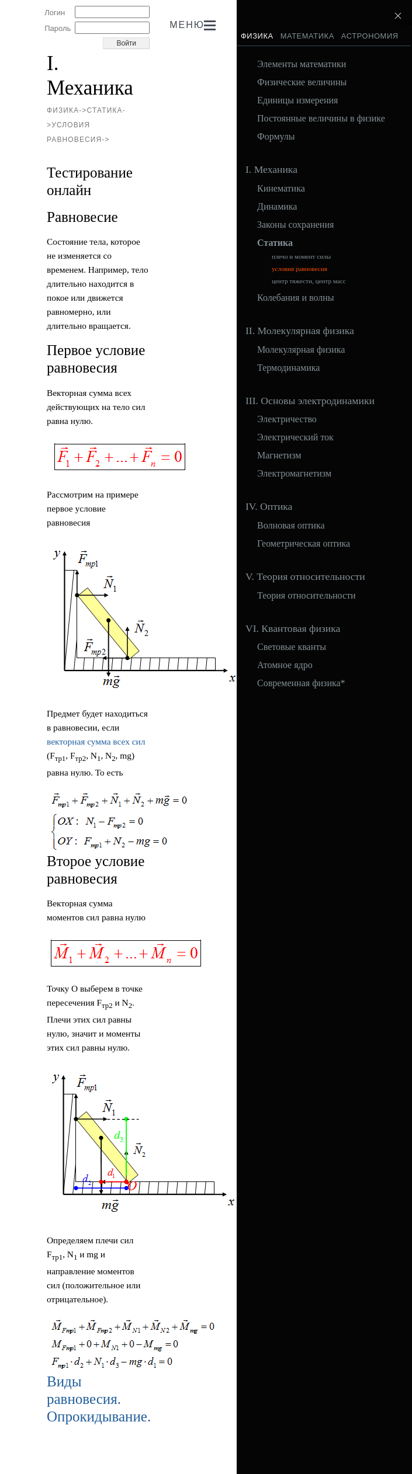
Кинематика (281, 188)
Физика (257, 36)
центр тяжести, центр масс (309, 281)
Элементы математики (301, 64)
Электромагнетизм (294, 473)
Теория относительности (306, 595)
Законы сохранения (295, 225)
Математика (307, 36)
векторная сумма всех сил (96, 741)
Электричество (287, 419)
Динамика (277, 206)
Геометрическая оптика (303, 543)
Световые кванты (291, 647)
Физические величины (302, 82)
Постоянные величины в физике (321, 118)
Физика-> (67, 110)
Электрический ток (295, 437)
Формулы (276, 136)
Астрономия (370, 36)
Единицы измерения (297, 100)
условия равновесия (299, 269)
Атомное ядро (285, 665)
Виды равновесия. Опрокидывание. (99, 1399)
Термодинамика (288, 368)
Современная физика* (301, 683)
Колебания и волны (295, 298)
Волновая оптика (291, 525)
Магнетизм (279, 455)
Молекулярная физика (301, 349)
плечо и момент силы (301, 256)
